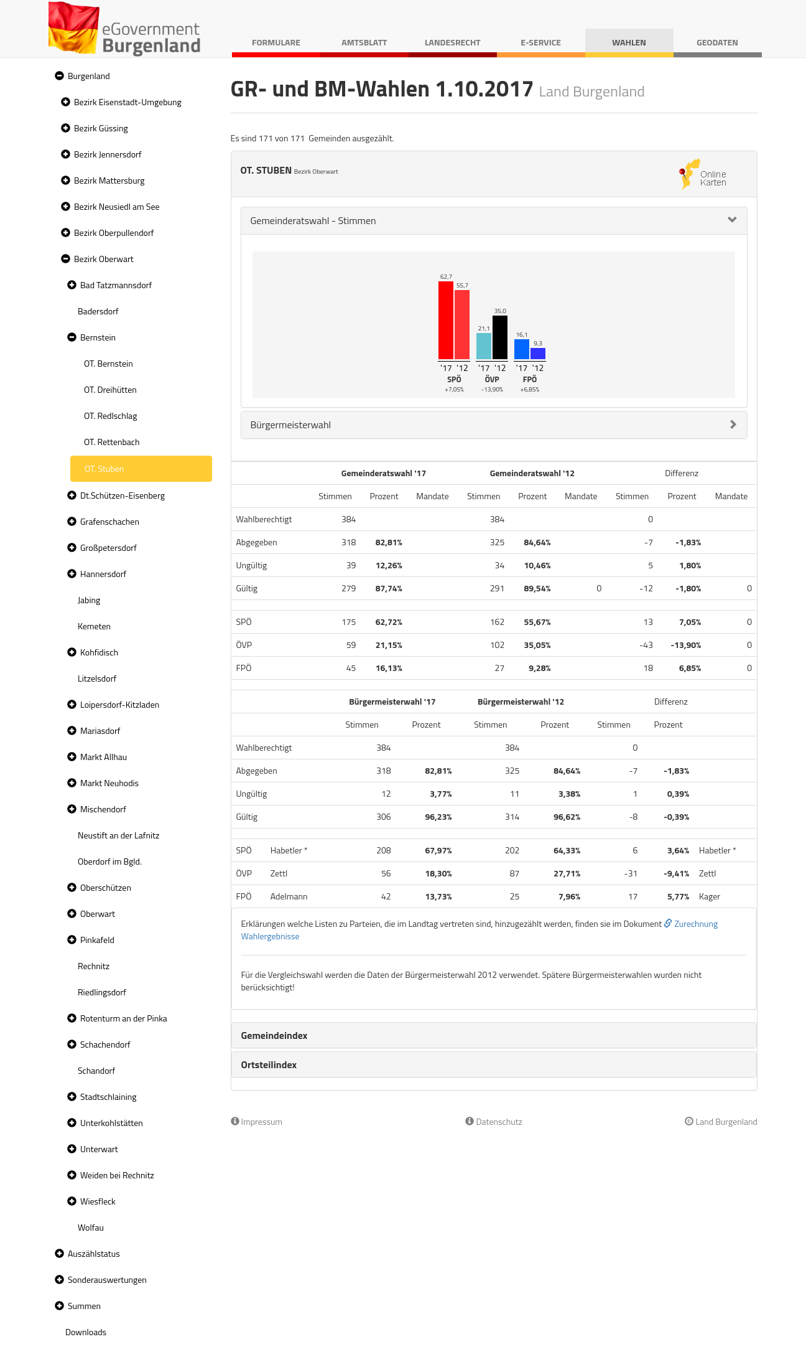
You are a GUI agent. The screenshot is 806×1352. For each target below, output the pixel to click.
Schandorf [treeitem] (96, 1070)
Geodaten (717, 42)
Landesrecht (453, 42)
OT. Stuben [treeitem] (104, 468)
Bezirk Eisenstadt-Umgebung (128, 101)
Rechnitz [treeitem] (93, 965)
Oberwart (97, 913)
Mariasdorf (100, 730)
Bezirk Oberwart (104, 258)
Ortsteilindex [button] (269, 1064)
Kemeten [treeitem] (94, 625)
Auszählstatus (94, 1253)
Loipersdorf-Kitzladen (119, 704)
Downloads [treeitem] (85, 1331)
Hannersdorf (103, 573)
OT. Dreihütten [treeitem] (110, 389)
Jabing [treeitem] (89, 599)
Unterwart (99, 1148)
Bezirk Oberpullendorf (114, 232)
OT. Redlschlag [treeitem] (110, 415)
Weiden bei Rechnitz (117, 1174)
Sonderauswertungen (107, 1279)
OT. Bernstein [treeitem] (108, 363)
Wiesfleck (98, 1201)
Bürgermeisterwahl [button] (291, 424)
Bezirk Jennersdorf (108, 154)
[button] (58, 76)
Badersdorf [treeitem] (98, 310)
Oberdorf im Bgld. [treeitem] (110, 861)
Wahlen (629, 42)
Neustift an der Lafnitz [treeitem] (118, 835)
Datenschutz (493, 1121)
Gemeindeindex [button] (274, 1035)
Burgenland (89, 75)
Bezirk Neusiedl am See (117, 206)
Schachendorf (105, 1044)
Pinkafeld (97, 939)
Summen (84, 1305)
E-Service (541, 42)
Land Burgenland (721, 1121)
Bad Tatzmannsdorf (116, 284)
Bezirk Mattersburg (109, 180)
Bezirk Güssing (101, 127)
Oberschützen (105, 887)
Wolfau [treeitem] (91, 1227)
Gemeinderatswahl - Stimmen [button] (313, 220)
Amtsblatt (364, 42)
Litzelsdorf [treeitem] (97, 678)
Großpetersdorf (108, 547)
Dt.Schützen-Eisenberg (122, 495)
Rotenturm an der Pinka (123, 1018)
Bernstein (98, 337)
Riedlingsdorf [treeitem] (102, 991)
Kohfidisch (99, 652)
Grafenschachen (109, 521)
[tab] (494, 220)
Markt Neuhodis (109, 782)
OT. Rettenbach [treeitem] (112, 441)
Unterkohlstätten (111, 1122)
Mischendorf (103, 808)
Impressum (257, 1121)
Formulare (276, 42)
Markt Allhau (103, 756)
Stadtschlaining (108, 1096)
